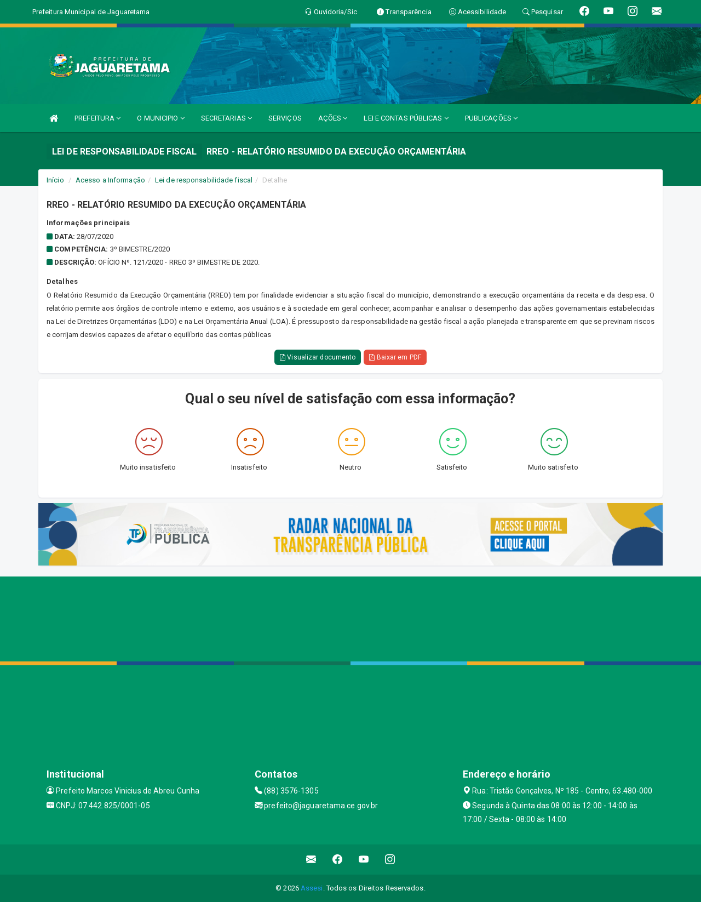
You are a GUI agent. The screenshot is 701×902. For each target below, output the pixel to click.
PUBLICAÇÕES (491, 118)
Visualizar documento (317, 357)
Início (55, 180)
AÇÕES (333, 118)
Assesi (312, 888)
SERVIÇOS (285, 118)
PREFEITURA (97, 118)
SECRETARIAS (226, 118)
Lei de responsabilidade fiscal (203, 180)
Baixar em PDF (395, 357)
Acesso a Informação (110, 180)
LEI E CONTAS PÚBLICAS (406, 118)
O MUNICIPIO (160, 118)
